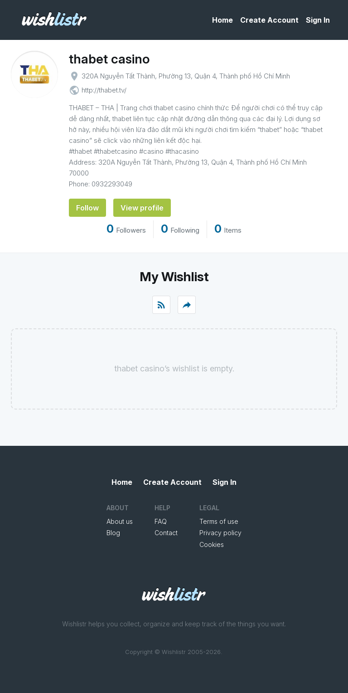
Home (222, 19)
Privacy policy (220, 533)
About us (119, 521)
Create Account (269, 19)
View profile (142, 207)
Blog (113, 533)
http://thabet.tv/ (104, 90)
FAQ (161, 521)
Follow (87, 207)
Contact (166, 533)
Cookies (211, 544)
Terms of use (218, 521)
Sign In (318, 19)
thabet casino (109, 59)
